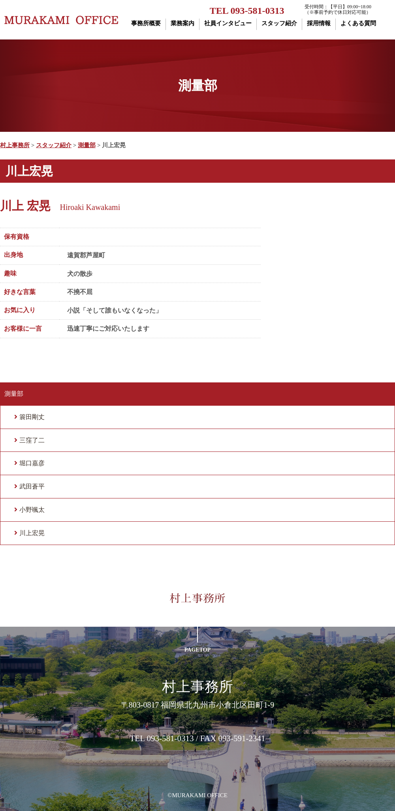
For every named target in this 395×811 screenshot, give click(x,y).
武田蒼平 (32, 486)
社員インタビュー (228, 23)
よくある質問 (358, 23)
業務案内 (182, 23)
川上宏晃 (32, 533)
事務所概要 (146, 23)
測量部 (13, 393)
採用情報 (319, 23)
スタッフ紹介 (279, 23)
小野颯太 (32, 509)
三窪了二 (32, 440)
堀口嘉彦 (32, 463)
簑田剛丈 (32, 417)
